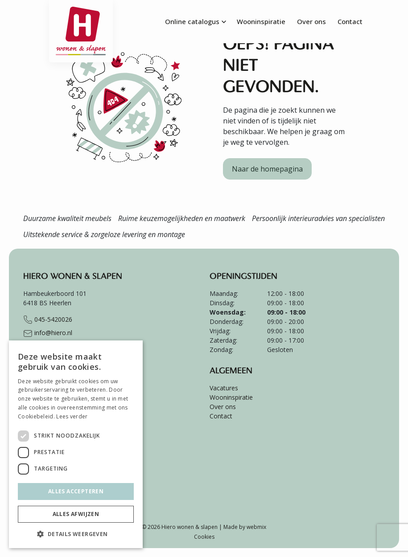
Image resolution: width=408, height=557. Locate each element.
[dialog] (76, 444)
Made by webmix (244, 527)
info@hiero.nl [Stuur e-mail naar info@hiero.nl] (47, 333)
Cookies (204, 537)
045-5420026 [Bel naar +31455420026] (47, 320)
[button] (76, 533)
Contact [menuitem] (350, 21)
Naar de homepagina (267, 169)
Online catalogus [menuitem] (192, 21)
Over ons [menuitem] (311, 21)
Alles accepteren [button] (75, 491)
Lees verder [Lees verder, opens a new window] (71, 416)
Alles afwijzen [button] (76, 514)
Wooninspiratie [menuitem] (261, 21)
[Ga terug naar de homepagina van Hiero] (81, 11)
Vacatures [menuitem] (224, 388)
